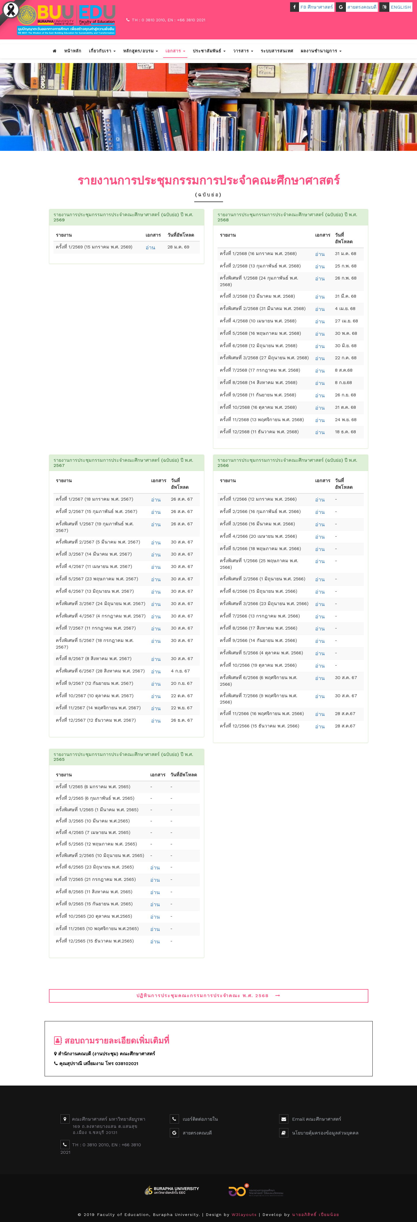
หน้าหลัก (72, 51)
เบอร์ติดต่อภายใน (199, 1119)
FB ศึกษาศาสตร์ (311, 7)
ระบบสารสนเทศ (277, 51)
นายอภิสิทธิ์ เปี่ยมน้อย (315, 1214)
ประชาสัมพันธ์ (209, 51)
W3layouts (244, 1214)
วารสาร (243, 51)
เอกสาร (175, 51)
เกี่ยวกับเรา (102, 51)
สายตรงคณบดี (356, 7)
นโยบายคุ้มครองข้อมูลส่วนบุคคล (325, 1133)
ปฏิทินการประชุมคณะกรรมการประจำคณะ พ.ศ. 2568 (208, 995)
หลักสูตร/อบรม (140, 51)
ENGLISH (395, 7)
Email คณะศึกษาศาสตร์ (316, 1119)
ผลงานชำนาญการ (321, 51)
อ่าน (150, 247)
